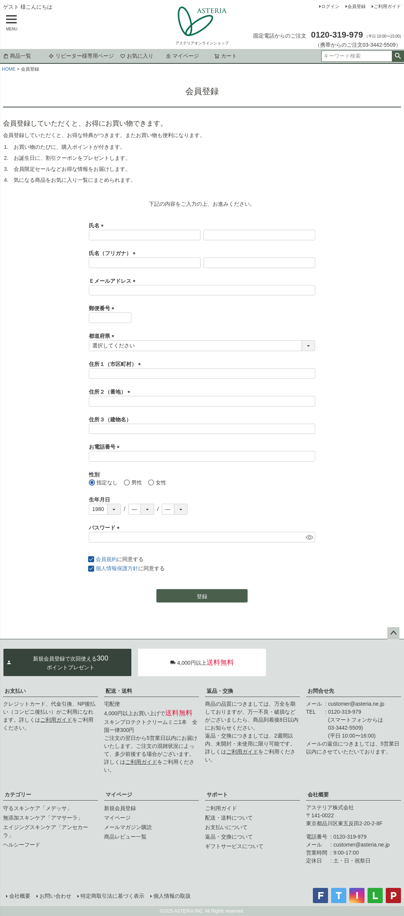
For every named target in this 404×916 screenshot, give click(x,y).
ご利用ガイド (387, 6)
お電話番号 (105, 447)
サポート (217, 794)
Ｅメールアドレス (113, 281)
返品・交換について (229, 837)
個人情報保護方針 (117, 568)
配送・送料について (229, 818)
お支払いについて (226, 827)
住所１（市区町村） (116, 364)
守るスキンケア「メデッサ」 (37, 808)
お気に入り (136, 56)
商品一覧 (17, 56)
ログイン (330, 6)
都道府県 (103, 336)
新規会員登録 (120, 808)
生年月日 (99, 500)
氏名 (97, 225)
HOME (9, 69)
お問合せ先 (321, 691)
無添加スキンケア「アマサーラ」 (43, 818)
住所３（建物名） (110, 419)
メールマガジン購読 (128, 827)
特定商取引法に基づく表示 (112, 896)
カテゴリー (18, 794)
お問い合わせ (55, 896)
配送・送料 (119, 691)
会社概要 (318, 794)
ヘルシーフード (21, 845)
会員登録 (356, 6)
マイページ (182, 56)
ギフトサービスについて (234, 846)
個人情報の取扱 (172, 896)
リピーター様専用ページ (81, 56)
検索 (398, 56)
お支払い (15, 691)
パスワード (105, 528)
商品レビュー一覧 (125, 837)
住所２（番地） (111, 392)
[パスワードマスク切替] (309, 537)
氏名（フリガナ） (113, 253)
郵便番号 (103, 308)
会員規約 (106, 559)
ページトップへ (393, 633)
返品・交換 (220, 691)
